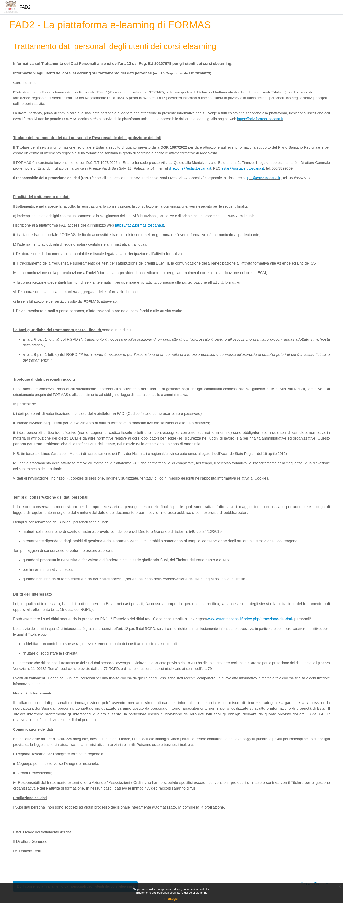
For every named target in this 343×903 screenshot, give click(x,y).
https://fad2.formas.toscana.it (260, 119)
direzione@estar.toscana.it (190, 168)
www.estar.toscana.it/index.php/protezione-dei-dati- (250, 619)
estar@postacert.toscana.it (243, 168)
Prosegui (171, 899)
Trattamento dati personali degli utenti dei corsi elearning (171, 892)
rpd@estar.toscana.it (263, 178)
